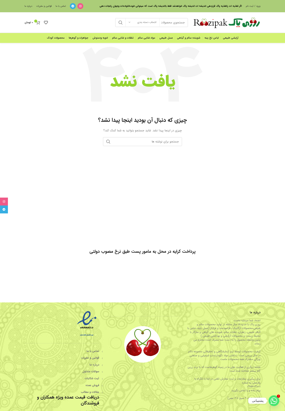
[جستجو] (142, 141)
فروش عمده (92, 385)
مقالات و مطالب (90, 392)
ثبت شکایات (92, 378)
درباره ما (94, 365)
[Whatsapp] (274, 400)
